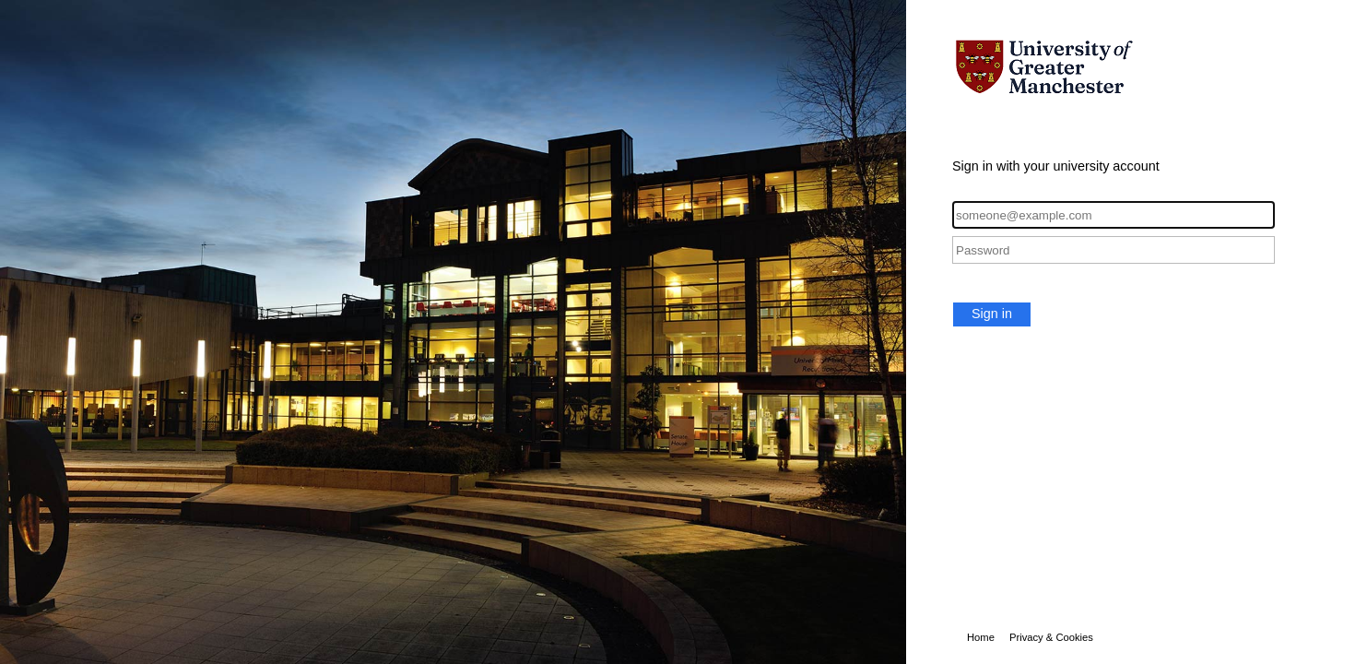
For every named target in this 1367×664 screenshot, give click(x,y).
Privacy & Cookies (1051, 637)
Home (981, 637)
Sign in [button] (992, 313)
